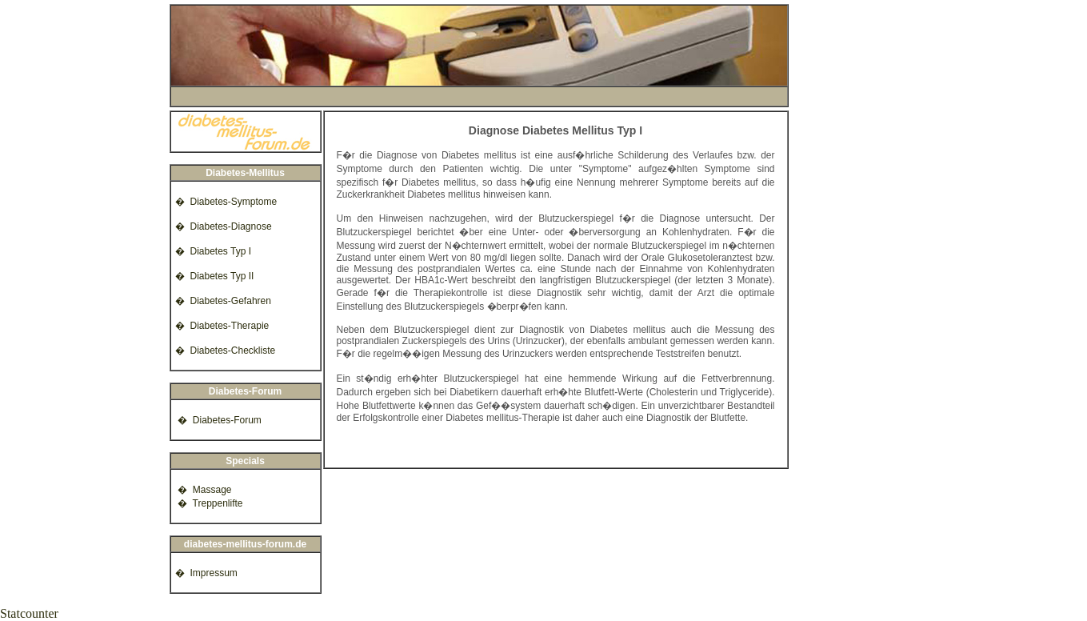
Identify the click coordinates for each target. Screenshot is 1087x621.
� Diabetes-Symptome (225, 201)
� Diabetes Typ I (212, 251)
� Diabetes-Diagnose (222, 226)
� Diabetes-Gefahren (222, 300)
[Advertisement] (479, 96)
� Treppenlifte (208, 503)
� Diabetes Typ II (213, 276)
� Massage (202, 489)
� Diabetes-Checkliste (224, 350)
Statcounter (29, 613)
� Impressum (205, 573)
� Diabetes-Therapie (221, 325)
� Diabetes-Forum (217, 420)
